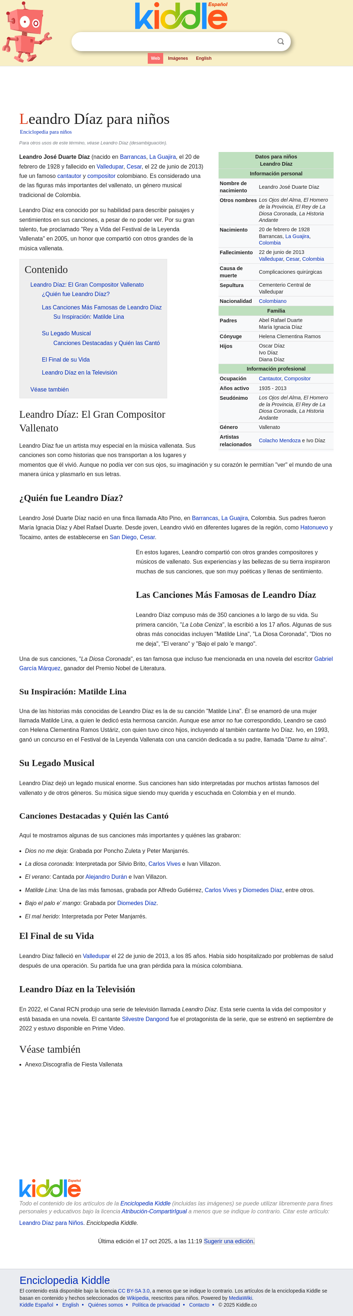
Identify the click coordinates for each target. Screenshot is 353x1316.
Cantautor (270, 378)
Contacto (199, 1305)
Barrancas (133, 157)
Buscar (280, 41)
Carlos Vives (164, 864)
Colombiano (272, 301)
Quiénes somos (105, 1305)
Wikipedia (138, 1298)
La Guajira (297, 236)
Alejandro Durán (106, 877)
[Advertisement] (176, 86)
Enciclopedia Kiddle (145, 1203)
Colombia (270, 243)
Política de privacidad (156, 1305)
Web (155, 58)
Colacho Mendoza (280, 440)
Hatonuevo (314, 527)
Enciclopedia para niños (46, 132)
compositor (101, 176)
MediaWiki (240, 1298)
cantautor (69, 176)
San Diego (123, 537)
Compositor (297, 378)
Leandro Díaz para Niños (51, 1223)
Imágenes (178, 58)
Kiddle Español (36, 1305)
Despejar (266, 42)
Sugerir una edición (228, 1241)
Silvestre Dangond (145, 1019)
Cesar (292, 259)
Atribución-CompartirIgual (154, 1211)
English (203, 58)
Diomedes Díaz (262, 890)
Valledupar (271, 259)
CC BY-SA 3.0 (134, 1291)
